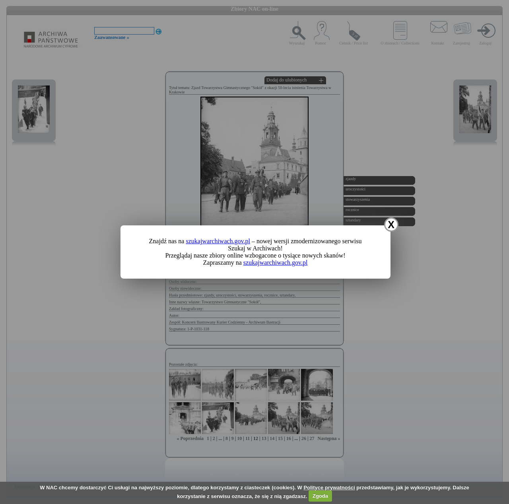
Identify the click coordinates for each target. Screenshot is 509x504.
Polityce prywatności (329, 487)
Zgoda (320, 496)
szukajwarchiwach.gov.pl (218, 241)
